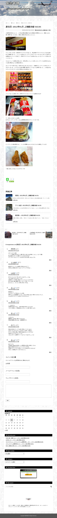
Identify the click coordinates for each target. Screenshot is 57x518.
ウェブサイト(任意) (12, 378)
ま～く (13, 287)
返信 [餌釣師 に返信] (50, 260)
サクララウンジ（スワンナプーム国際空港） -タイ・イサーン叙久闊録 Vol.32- (24, 442)
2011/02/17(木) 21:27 (13, 250)
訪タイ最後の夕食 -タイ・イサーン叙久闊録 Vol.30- (18, 445)
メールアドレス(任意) (13, 371)
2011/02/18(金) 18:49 (13, 302)
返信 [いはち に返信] (50, 285)
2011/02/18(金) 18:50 (13, 314)
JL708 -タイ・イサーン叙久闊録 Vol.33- (15, 440)
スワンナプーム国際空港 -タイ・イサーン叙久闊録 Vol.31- (20, 443)
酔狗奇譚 (27, 515)
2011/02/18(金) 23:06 (13, 326)
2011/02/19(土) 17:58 (13, 341)
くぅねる (14, 262)
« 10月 (6, 430)
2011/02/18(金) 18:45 (13, 289)
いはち (13, 273)
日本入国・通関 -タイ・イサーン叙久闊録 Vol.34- (17, 438)
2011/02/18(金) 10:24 (13, 274)
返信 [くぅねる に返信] (50, 270)
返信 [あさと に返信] (50, 337)
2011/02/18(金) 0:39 (13, 264)
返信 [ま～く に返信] (50, 298)
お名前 (8, 363)
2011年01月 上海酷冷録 (42, 30)
